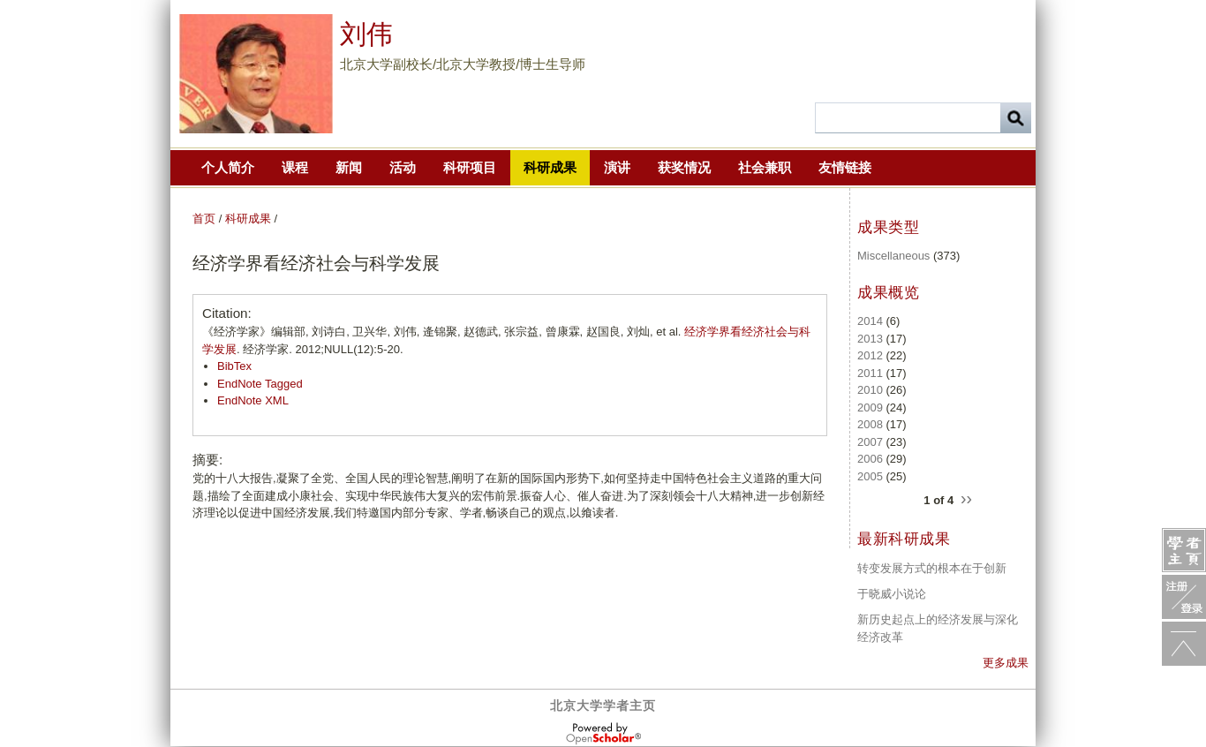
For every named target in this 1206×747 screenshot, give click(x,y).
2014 (870, 321)
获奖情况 (684, 167)
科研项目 (469, 167)
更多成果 (1006, 662)
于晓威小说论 (891, 593)
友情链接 (844, 167)
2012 (870, 355)
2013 (870, 338)
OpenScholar (603, 733)
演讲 (617, 167)
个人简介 (227, 167)
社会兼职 (764, 167)
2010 (870, 389)
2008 (870, 424)
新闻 (348, 167)
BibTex (234, 366)
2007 (870, 442)
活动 (402, 167)
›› (966, 497)
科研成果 (550, 167)
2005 (870, 476)
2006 (870, 458)
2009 (870, 407)
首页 (203, 218)
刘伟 (366, 34)
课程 (295, 167)
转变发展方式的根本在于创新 (931, 568)
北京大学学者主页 (603, 705)
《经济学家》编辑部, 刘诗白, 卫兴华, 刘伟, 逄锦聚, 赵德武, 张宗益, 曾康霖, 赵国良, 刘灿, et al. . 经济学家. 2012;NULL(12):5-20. (506, 340)
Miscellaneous (893, 255)
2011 (870, 373)
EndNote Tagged (260, 383)
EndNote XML (253, 400)
